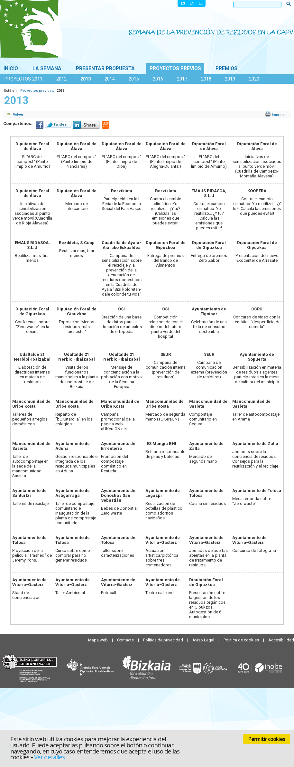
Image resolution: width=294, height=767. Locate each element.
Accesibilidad (281, 640)
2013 (85, 78)
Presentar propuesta (105, 68)
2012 (61, 78)
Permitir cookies (266, 739)
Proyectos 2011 (23, 78)
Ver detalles (49, 757)
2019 (230, 78)
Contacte (126, 640)
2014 (110, 78)
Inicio (11, 68)
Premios (226, 68)
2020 (254, 78)
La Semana (46, 68)
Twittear (60, 124)
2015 (134, 78)
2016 (158, 78)
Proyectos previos (175, 68)
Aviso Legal (203, 640)
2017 (182, 78)
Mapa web (98, 640)
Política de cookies (242, 640)
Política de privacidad (163, 640)
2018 (206, 78)
